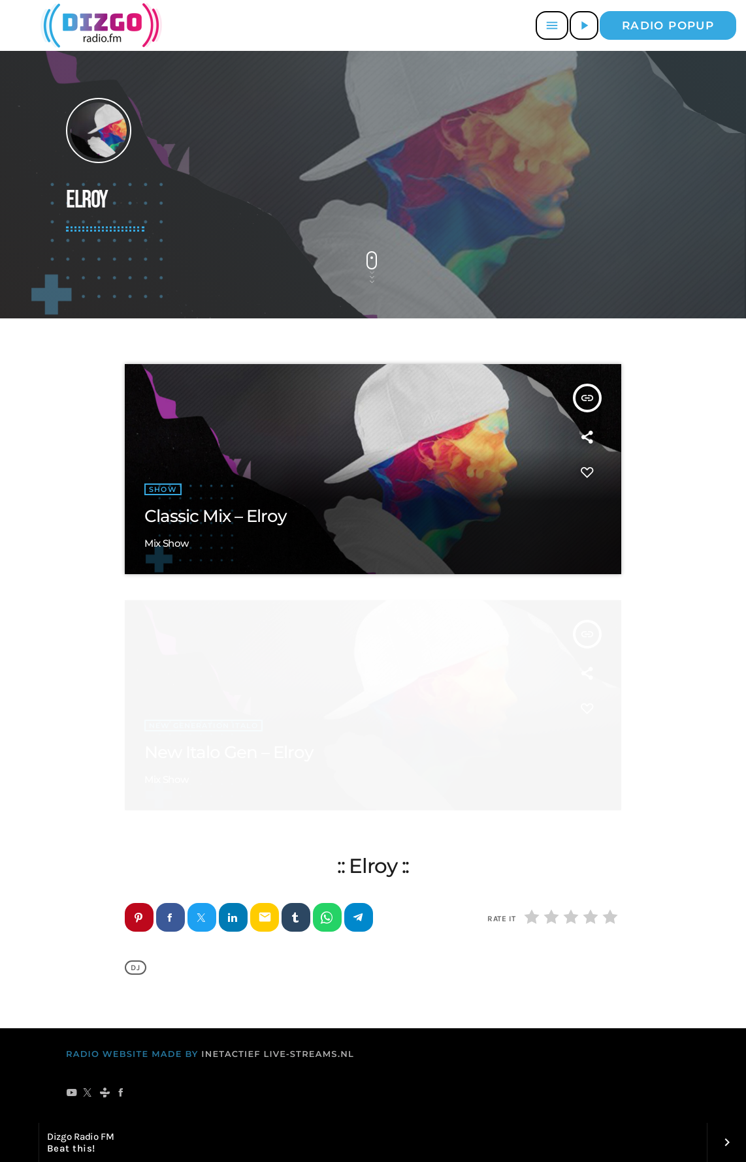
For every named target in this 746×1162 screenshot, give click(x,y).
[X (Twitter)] (87, 1093)
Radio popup (668, 25)
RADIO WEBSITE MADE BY (132, 1054)
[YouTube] (71, 1093)
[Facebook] (121, 1093)
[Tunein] (104, 1093)
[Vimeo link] (99, 25)
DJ (135, 967)
